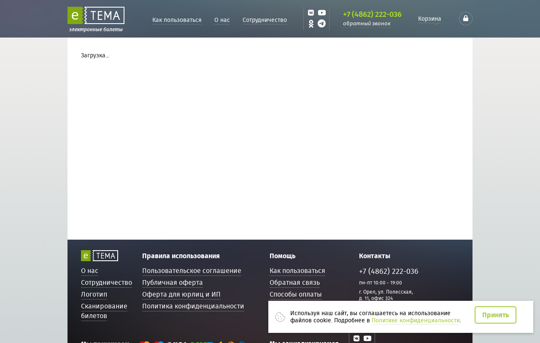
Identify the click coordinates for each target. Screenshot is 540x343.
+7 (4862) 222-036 (372, 14)
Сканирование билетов (104, 311)
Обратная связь (295, 282)
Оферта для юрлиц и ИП (181, 294)
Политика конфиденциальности (193, 306)
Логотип (94, 294)
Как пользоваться (177, 20)
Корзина (429, 18)
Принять (495, 315)
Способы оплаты (296, 294)
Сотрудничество (265, 20)
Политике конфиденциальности (416, 320)
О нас (222, 20)
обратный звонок (367, 23)
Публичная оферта (172, 282)
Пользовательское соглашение (191, 270)
